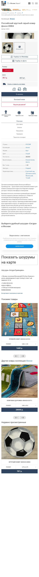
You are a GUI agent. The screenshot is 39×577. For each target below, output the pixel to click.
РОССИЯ (28, 144)
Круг (27, 150)
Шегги (28, 162)
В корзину (19, 94)
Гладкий (28, 168)
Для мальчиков (31, 173)
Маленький (29, 175)
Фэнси (12, 19)
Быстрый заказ (19, 99)
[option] (19, 36)
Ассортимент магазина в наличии (12, 293)
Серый (28, 153)
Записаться (19, 246)
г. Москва (12, 3)
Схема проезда (6, 290)
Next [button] (23, 356)
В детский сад (30, 171)
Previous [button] (16, 356)
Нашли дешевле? (19, 104)
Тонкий (28, 178)
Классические (30, 160)
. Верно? (17, 3)
